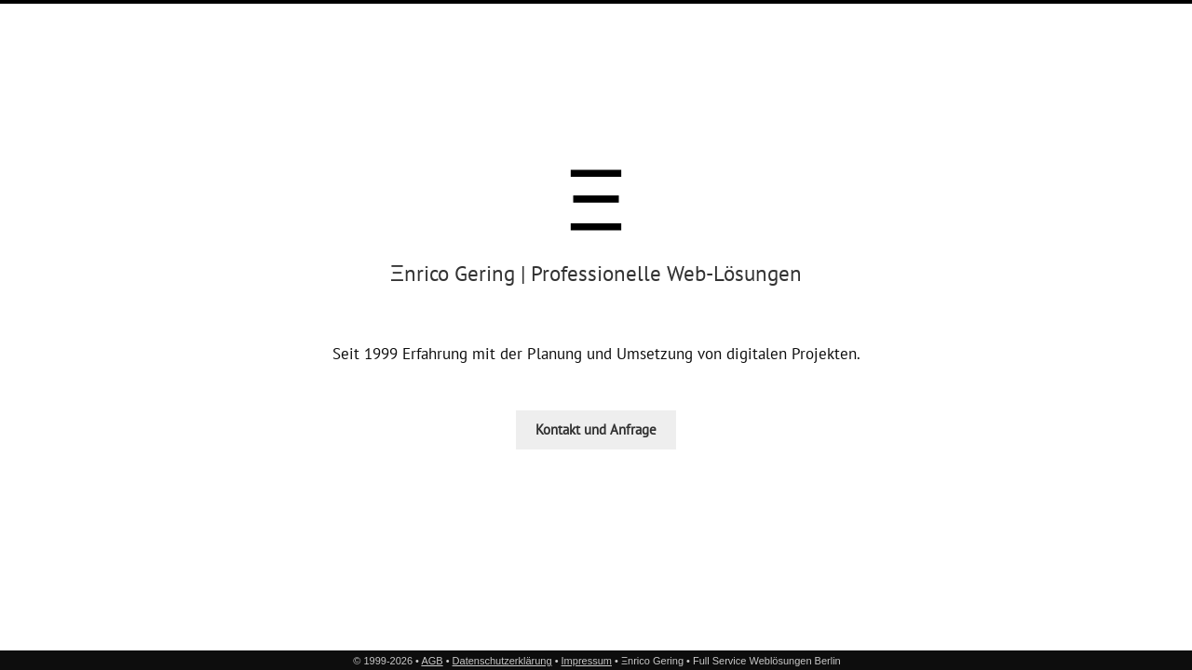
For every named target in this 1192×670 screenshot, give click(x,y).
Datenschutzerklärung (502, 660)
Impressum (587, 660)
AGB (431, 660)
